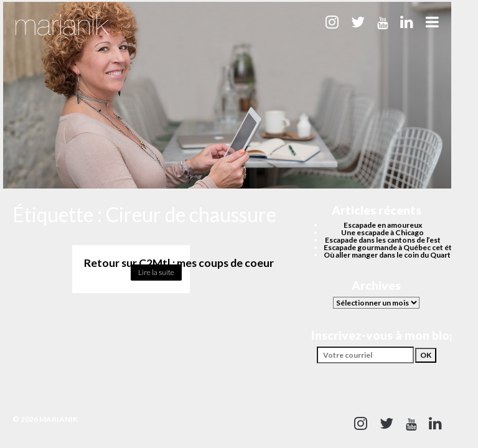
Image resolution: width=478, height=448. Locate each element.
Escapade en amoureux (383, 225)
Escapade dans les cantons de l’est (383, 240)
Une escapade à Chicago (382, 232)
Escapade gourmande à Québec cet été (390, 247)
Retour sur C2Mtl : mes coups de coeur (179, 262)
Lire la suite (156, 272)
